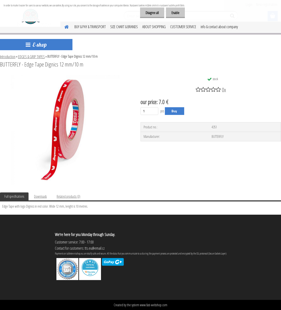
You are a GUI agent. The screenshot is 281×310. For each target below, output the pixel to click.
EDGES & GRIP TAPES (31, 56)
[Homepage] (64, 26)
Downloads (40, 196)
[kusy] (149, 111)
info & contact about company (219, 26)
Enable (175, 12)
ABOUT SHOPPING (154, 26)
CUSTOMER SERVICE (183, 26)
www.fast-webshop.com (153, 305)
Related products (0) (68, 196)
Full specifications (14, 196)
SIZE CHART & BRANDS (124, 26)
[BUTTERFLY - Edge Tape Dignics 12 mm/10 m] (65, 76)
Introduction (7, 56)
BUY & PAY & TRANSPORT (90, 26)
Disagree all (152, 12)
